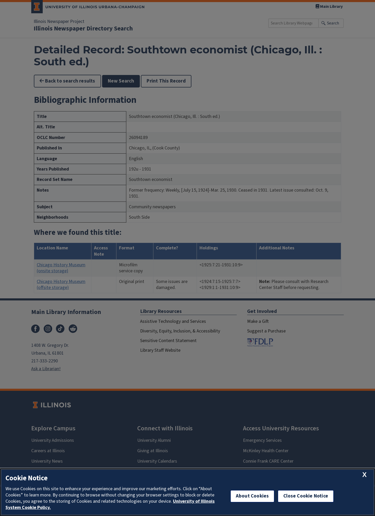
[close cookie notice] (364, 475)
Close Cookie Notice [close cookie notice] (305, 496)
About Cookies (252, 496)
